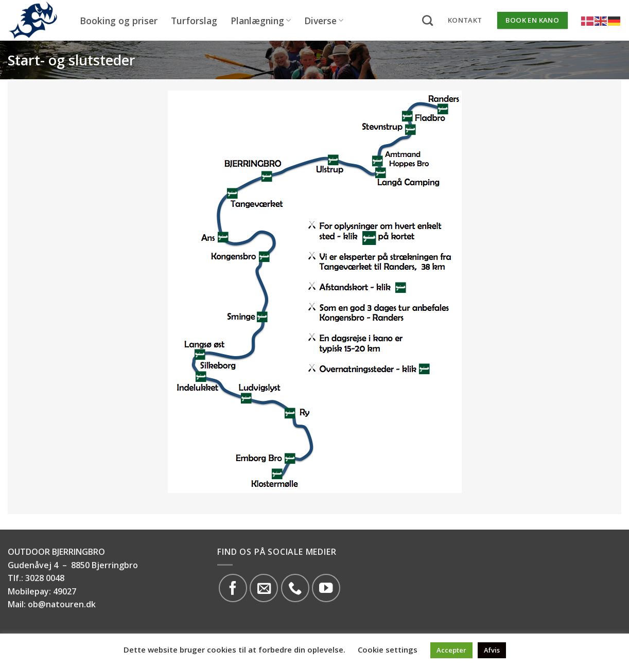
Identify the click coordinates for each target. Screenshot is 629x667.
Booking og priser (119, 20)
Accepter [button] (451, 650)
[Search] (427, 20)
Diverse (323, 20)
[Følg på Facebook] (233, 588)
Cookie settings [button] (387, 649)
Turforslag (194, 20)
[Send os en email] (264, 588)
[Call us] (295, 588)
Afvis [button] (492, 650)
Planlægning (261, 20)
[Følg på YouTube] (326, 588)
